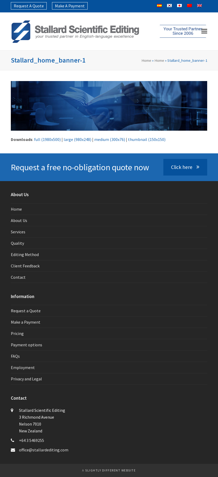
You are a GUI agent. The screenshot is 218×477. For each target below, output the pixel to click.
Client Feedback (25, 265)
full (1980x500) (47, 139)
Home (146, 60)
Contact (18, 277)
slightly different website (110, 470)
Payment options (26, 344)
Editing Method (25, 254)
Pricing (17, 333)
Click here (185, 167)
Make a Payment (25, 322)
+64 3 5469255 (31, 440)
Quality (17, 243)
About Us (19, 220)
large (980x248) (77, 139)
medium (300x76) (109, 139)
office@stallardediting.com (43, 449)
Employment (23, 367)
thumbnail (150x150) (146, 139)
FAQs (15, 356)
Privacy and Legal (26, 378)
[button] (204, 31)
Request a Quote (26, 310)
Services (18, 231)
